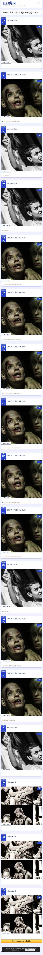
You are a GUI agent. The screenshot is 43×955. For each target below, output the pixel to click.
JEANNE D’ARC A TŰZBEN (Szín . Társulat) (16, 74)
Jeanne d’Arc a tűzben (12, 20)
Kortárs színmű (12, 121)
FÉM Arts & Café (6, 62)
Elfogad (29, 950)
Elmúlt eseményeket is (21, 941)
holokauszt (5, 67)
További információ (17, 950)
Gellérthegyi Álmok (11, 782)
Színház (19, 121)
